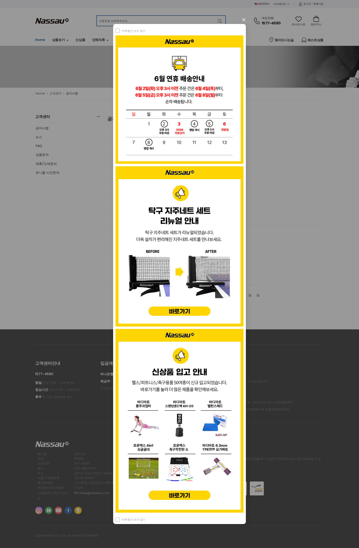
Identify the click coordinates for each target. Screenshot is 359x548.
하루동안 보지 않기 (134, 31)
